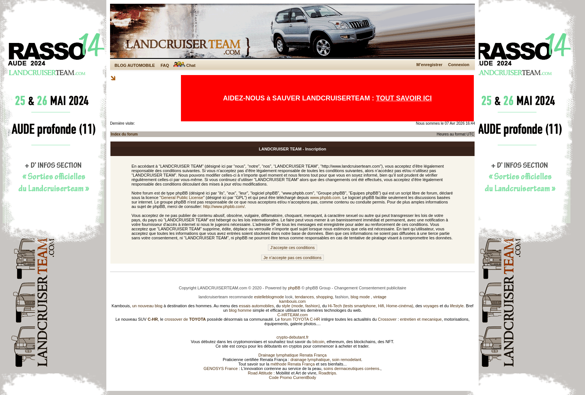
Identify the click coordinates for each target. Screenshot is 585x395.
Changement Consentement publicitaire (370, 288)
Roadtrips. (328, 373)
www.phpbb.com (325, 197)
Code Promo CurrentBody (292, 377)
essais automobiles (256, 306)
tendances (304, 297)
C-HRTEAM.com (292, 314)
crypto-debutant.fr (292, 337)
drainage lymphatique (309, 359)
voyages (430, 306)
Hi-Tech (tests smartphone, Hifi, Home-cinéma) (370, 306)
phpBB (294, 288)
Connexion (458, 64)
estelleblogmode (269, 297)
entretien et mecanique (421, 319)
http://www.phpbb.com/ (223, 206)
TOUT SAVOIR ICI (404, 98)
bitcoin (319, 341)
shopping (324, 297)
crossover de (184, 319)
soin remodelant (346, 359)
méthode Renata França (292, 364)
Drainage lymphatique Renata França (293, 355)
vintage (379, 297)
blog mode (360, 297)
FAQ (164, 65)
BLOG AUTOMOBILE (135, 65)
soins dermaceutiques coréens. (351, 368)
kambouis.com (292, 301)
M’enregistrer (429, 64)
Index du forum (124, 134)
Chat (184, 65)
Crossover (387, 319)
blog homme (240, 310)
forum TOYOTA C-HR (300, 319)
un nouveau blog (147, 306)
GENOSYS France (220, 368)
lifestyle (457, 306)
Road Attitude (260, 373)
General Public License (182, 197)
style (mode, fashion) (301, 306)
